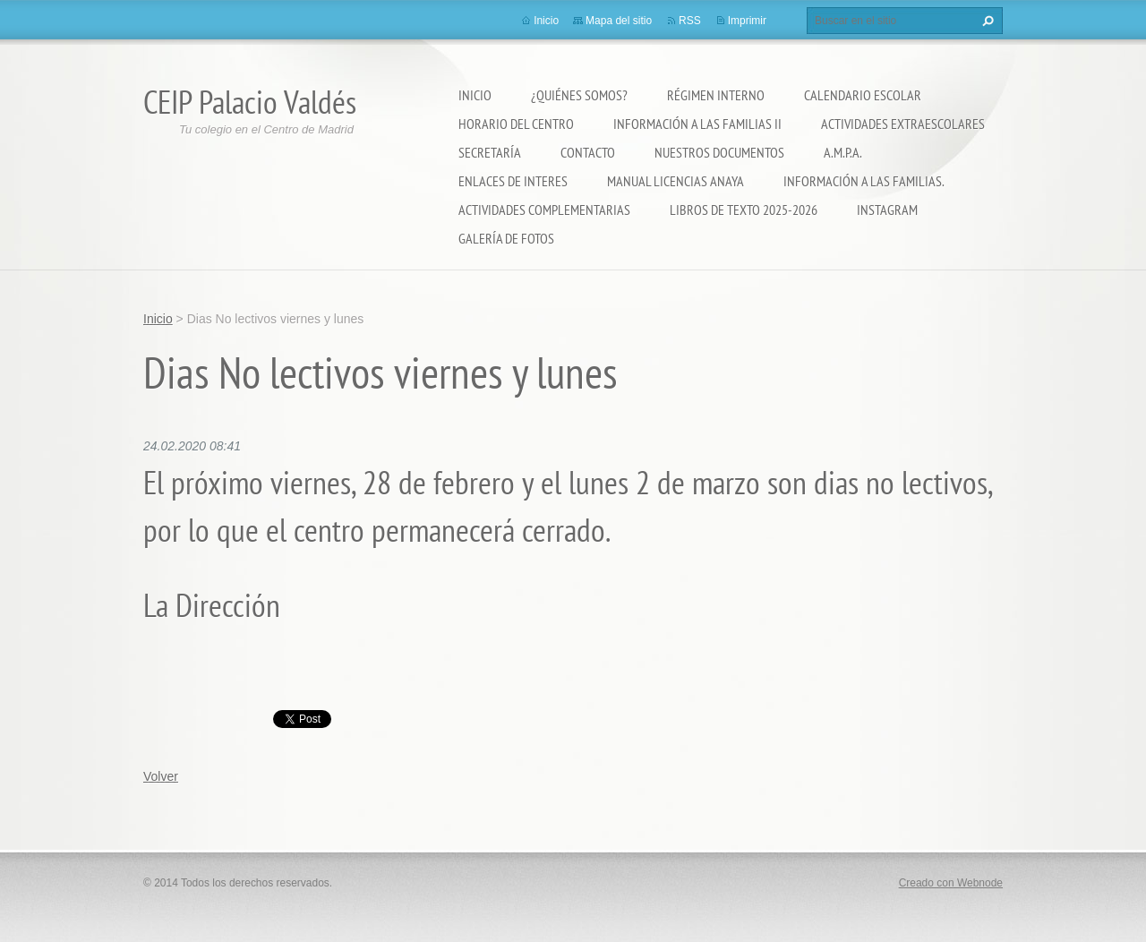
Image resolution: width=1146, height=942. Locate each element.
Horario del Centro (516, 124)
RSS (690, 20)
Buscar (985, 20)
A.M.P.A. (843, 152)
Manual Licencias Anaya (675, 181)
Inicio (475, 95)
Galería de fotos (506, 238)
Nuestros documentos (719, 152)
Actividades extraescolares (903, 124)
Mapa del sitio (619, 20)
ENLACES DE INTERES (513, 181)
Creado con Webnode (951, 883)
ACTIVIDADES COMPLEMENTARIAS (544, 209)
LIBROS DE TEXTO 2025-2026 (743, 209)
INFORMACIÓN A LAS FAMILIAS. (864, 181)
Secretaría (489, 152)
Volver (160, 776)
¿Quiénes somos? (579, 95)
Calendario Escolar (862, 95)
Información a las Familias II (697, 124)
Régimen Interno (716, 95)
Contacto (587, 152)
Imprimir (747, 20)
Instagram (887, 209)
